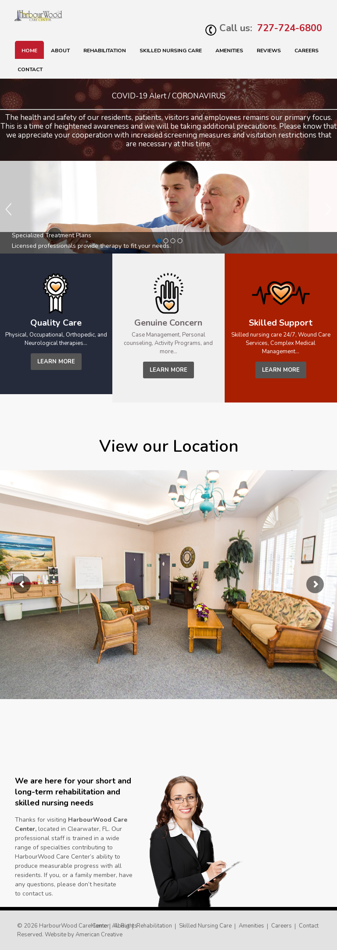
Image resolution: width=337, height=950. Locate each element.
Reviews (269, 50)
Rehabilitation (104, 50)
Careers (306, 50)
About (60, 50)
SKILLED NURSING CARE (171, 50)
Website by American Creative (83, 935)
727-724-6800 (289, 28)
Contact (30, 69)
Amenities (229, 50)
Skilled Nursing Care (205, 926)
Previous (8, 209)
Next (328, 209)
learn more (56, 362)
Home (29, 50)
